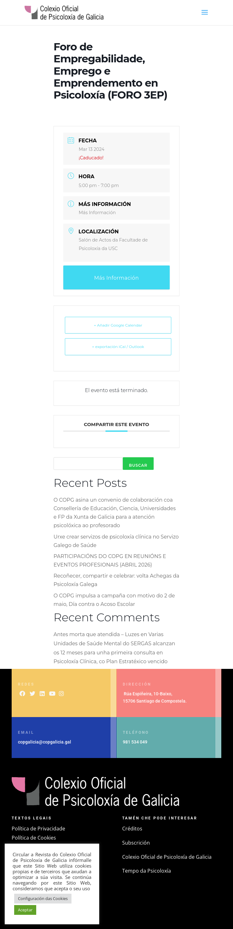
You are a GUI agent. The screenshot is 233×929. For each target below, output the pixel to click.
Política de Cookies (34, 837)
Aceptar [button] (25, 910)
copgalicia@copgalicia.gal (44, 741)
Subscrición (136, 842)
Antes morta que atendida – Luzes (96, 634)
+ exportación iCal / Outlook (118, 346)
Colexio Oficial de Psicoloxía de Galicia (167, 856)
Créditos (132, 828)
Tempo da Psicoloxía (146, 870)
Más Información (97, 212)
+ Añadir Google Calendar (118, 325)
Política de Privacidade (38, 828)
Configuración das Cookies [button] (43, 898)
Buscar (138, 465)
